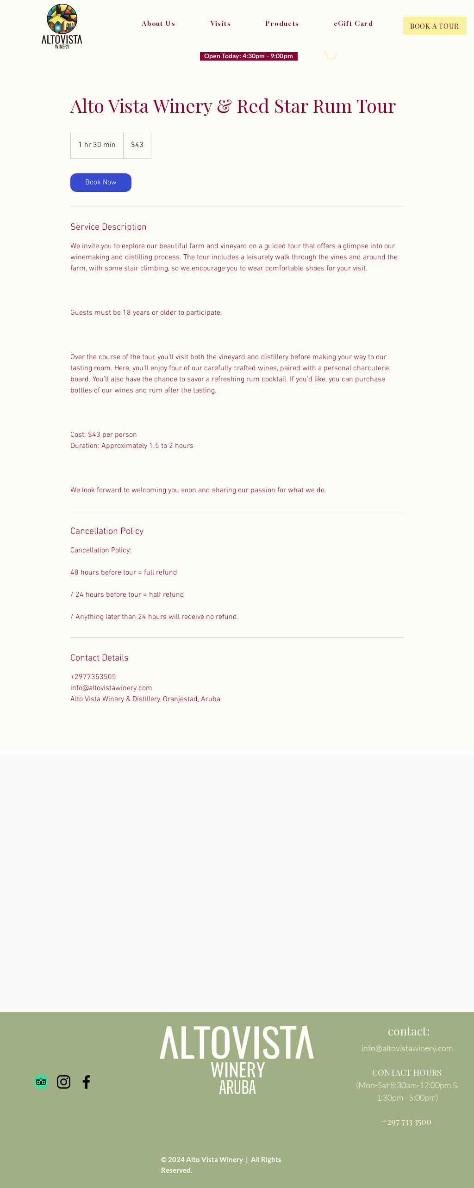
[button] (330, 56)
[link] (100, 182)
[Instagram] (64, 1082)
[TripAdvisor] (41, 1082)
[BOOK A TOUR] (435, 26)
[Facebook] (86, 1082)
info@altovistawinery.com (407, 1048)
